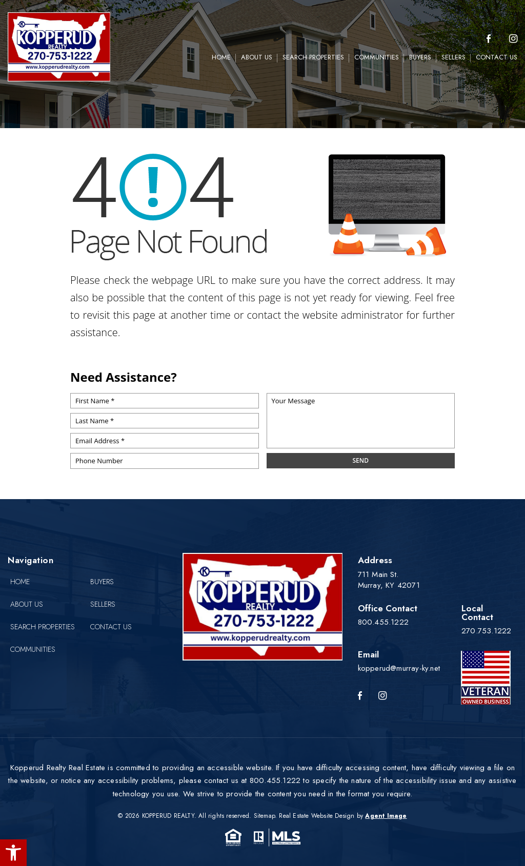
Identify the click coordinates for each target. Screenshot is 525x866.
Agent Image (386, 815)
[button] (13, 852)
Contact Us (496, 57)
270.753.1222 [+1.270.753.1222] (486, 630)
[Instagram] (382, 696)
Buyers (420, 57)
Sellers (453, 57)
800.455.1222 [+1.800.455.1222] (383, 622)
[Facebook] (489, 39)
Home (221, 57)
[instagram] (513, 39)
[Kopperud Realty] (59, 46)
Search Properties (313, 57)
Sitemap (264, 815)
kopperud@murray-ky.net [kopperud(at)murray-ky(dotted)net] (399, 668)
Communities (376, 57)
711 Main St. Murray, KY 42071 (389, 580)
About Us (256, 57)
